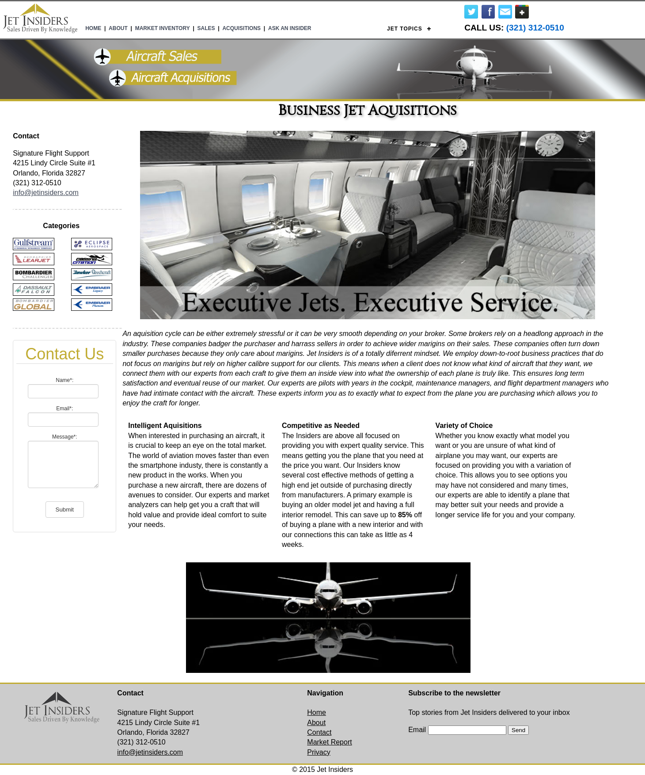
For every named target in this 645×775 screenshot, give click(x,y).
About (118, 28)
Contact (319, 732)
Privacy (318, 752)
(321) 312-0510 (535, 27)
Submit (65, 509)
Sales (206, 28)
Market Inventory (162, 28)
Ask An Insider (289, 28)
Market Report (329, 742)
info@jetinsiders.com (46, 192)
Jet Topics (404, 28)
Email (417, 729)
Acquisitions (241, 28)
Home (93, 28)
